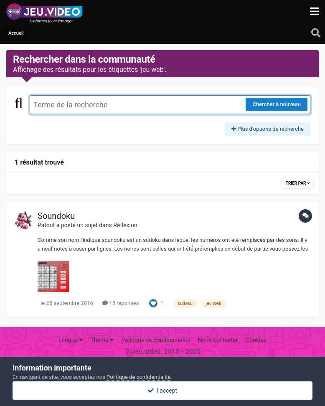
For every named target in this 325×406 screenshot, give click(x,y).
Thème (102, 340)
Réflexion (125, 225)
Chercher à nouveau (276, 104)
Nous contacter (218, 340)
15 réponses (120, 303)
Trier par (298, 183)
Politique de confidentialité (155, 340)
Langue (70, 340)
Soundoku (56, 216)
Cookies (256, 340)
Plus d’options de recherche (267, 129)
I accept (162, 390)
